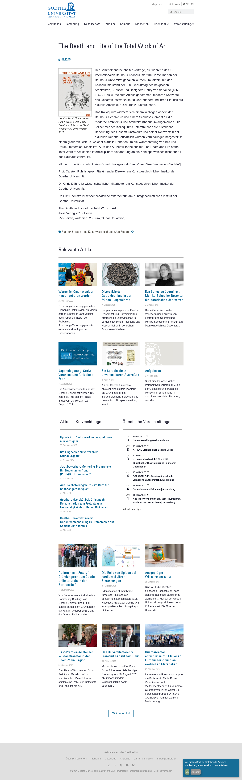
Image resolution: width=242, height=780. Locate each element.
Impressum (122, 771)
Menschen (142, 24)
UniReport (122, 232)
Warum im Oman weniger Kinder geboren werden (75, 293)
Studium (110, 24)
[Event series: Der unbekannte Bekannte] (148, 485)
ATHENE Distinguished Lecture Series (153, 450)
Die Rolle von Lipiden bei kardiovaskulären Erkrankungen (119, 576)
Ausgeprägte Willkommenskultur (158, 574)
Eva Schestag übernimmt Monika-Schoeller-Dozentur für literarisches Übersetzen (164, 295)
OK (187, 771)
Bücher (66, 232)
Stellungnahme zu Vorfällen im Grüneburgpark (79, 454)
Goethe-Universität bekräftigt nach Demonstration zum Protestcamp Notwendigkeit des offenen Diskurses (84, 503)
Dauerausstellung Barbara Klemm (151, 440)
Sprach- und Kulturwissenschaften (93, 232)
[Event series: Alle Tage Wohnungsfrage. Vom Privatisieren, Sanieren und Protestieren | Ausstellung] (148, 495)
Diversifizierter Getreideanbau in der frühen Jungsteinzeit (116, 295)
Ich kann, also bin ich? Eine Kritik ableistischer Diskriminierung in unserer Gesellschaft (154, 463)
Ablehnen (196, 771)
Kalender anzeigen (132, 509)
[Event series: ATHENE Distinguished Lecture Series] (148, 446)
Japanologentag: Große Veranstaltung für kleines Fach (75, 375)
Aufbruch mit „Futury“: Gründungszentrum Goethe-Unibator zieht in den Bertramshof (77, 578)
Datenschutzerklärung (141, 771)
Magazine (158, 4)
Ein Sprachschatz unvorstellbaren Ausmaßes (120, 373)
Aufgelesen (153, 371)
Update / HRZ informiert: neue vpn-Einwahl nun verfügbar (87, 439)
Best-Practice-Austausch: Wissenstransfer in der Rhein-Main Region (76, 656)
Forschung (72, 24)
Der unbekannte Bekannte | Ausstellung (154, 489)
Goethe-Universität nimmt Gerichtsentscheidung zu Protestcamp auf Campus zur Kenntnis (87, 522)
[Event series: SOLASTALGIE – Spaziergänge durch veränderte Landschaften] (148, 472)
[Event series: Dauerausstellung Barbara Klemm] (147, 436)
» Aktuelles (54, 24)
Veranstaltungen (184, 24)
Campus (125, 24)
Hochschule (161, 24)
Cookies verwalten (163, 771)
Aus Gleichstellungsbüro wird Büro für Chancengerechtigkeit (84, 487)
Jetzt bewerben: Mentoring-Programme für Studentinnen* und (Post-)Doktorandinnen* (85, 470)
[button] (121, 713)
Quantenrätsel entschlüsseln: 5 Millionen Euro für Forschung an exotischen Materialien (163, 658)
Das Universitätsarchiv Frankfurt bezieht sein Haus (120, 654)
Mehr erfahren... (221, 765)
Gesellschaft (92, 24)
